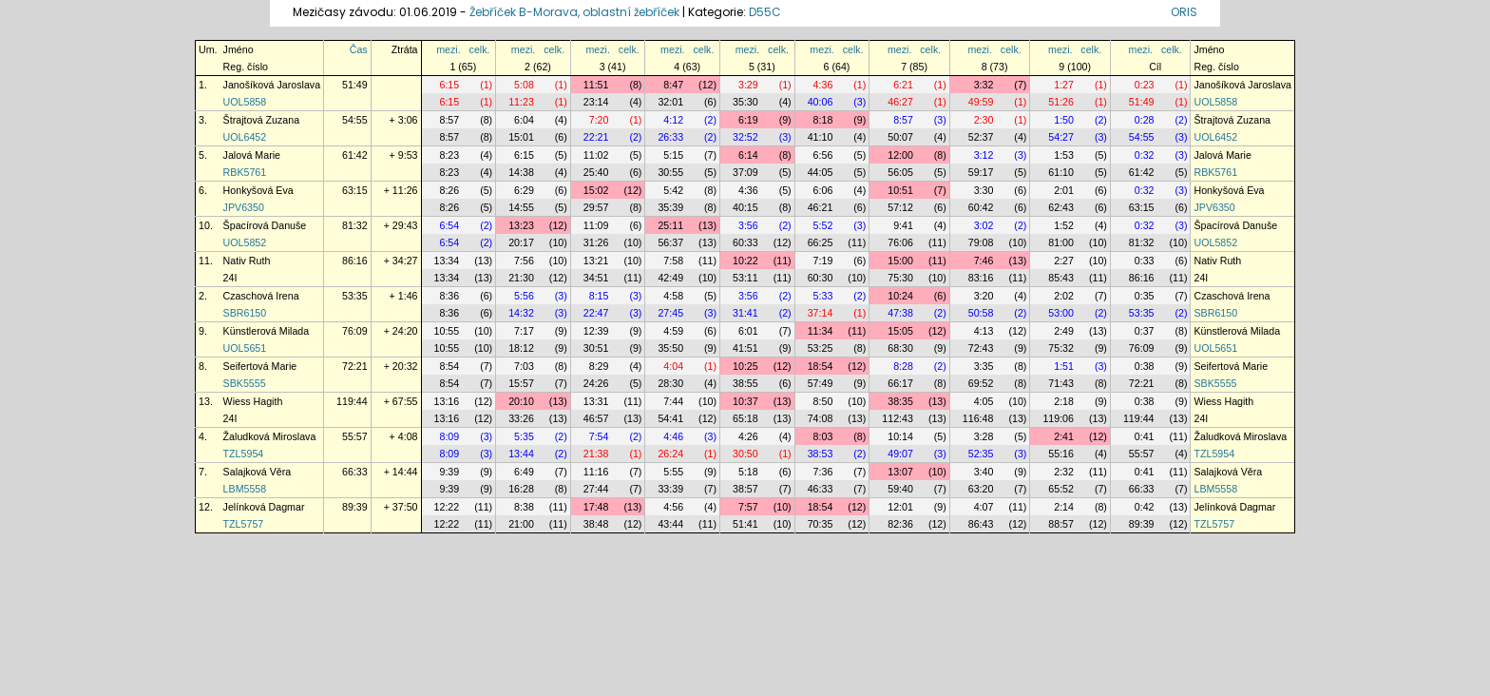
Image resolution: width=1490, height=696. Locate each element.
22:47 (596, 313)
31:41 (745, 313)
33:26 (521, 418)
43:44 (670, 524)
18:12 (521, 348)
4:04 (673, 366)
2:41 (1064, 436)
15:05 (900, 331)
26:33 (670, 137)
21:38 (596, 453)
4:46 (673, 436)
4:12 (673, 120)
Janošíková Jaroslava (271, 84)
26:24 (670, 453)
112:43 (897, 418)
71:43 (1061, 383)
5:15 (673, 155)
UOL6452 (245, 137)
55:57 (355, 436)
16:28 (521, 488)
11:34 (820, 331)
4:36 (823, 84)
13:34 (447, 260)
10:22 (745, 260)
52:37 (981, 137)
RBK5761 (245, 172)
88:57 (1061, 524)
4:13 (984, 331)
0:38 (1145, 366)
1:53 (1064, 155)
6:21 (903, 84)
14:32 (521, 313)
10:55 (447, 331)
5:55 (673, 471)
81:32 (355, 225)
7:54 (599, 436)
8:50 (823, 401)
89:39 (355, 506)
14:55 (521, 207)
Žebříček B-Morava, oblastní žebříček (574, 12)
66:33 (355, 471)
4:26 (748, 436)
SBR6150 (245, 313)
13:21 (596, 260)
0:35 (1145, 295)
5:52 (823, 225)
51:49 (355, 84)
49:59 (981, 101)
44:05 (820, 172)
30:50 (745, 453)
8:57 (449, 120)
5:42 (673, 190)
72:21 (355, 366)
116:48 (978, 418)
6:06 (823, 190)
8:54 (449, 366)
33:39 (670, 488)
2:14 (1064, 506)
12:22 (447, 506)
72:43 (981, 348)
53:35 (355, 295)
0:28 (1145, 120)
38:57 (745, 488)
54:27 (1061, 137)
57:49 (820, 383)
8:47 (673, 84)
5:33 (823, 295)
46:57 (596, 418)
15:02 (596, 190)
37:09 (745, 172)
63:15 (355, 190)
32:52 (745, 137)
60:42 (981, 207)
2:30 (984, 120)
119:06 (1058, 418)
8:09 (449, 436)
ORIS (1184, 12)
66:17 (900, 383)
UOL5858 (245, 101)
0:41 (1145, 436)
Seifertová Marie (260, 366)
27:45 (670, 313)
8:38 (524, 506)
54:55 (355, 120)
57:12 (900, 207)
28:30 (670, 383)
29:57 (596, 207)
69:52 (981, 383)
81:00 (1061, 242)
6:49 (524, 471)
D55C (765, 12)
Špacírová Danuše (265, 225)
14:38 (521, 172)
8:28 (903, 366)
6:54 (449, 225)
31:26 (596, 242)
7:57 (748, 506)
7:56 (524, 260)
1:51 (1064, 366)
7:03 (524, 366)
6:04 (524, 120)
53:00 (1061, 313)
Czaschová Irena (261, 295)
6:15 (449, 84)
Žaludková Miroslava (269, 436)
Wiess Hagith (253, 401)
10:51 (900, 190)
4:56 (673, 506)
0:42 (1145, 506)
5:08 (524, 84)
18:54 (820, 366)
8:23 (449, 155)
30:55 (670, 172)
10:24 (900, 295)
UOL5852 (245, 242)
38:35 (900, 401)
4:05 (984, 401)
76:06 (900, 242)
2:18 (1064, 401)
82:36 (900, 524)
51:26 (1061, 101)
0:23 (1145, 84)
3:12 (984, 155)
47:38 (900, 313)
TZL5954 (243, 453)
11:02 (596, 155)
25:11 (670, 225)
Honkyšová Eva (258, 190)
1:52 (1064, 225)
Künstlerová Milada (266, 331)
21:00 (521, 524)
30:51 (596, 348)
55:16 (1061, 453)
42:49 (670, 277)
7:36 (823, 471)
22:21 (596, 137)
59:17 (981, 172)
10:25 (745, 366)
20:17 (521, 242)
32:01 (670, 101)
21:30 (521, 277)
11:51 (596, 84)
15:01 (521, 137)
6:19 (748, 120)
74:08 (820, 418)
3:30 (984, 190)
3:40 (984, 471)
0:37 (1145, 331)
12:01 (900, 506)
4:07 (984, 506)
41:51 (745, 348)
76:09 (355, 331)
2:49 (1064, 331)
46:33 (820, 488)
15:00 (900, 260)
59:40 (900, 488)
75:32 (1061, 348)
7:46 (984, 260)
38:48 (596, 524)
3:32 (984, 84)
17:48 (596, 506)
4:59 (673, 331)
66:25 (820, 242)
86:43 (981, 524)
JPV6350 (243, 207)
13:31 (596, 401)
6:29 (524, 190)
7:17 (524, 331)
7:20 (599, 120)
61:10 (1061, 172)
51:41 (745, 524)
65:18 (745, 418)
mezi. (448, 49)
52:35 (981, 453)
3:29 (748, 84)
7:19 (823, 260)
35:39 (670, 207)
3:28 (984, 436)
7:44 (673, 401)
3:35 (984, 366)
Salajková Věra (257, 471)
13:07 (900, 471)
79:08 (981, 242)
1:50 (1064, 120)
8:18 (823, 120)
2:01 (1064, 190)
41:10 (820, 137)
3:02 (984, 225)
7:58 (673, 260)
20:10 (521, 401)
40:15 (745, 207)
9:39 (449, 471)
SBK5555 (244, 383)
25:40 (596, 172)
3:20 (984, 295)
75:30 (900, 277)
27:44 (596, 488)
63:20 (981, 488)
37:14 (820, 313)
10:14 (900, 436)
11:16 (596, 471)
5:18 (748, 471)
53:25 (820, 348)
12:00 (900, 155)
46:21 (820, 207)
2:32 (1064, 471)
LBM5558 (245, 488)
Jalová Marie (251, 155)
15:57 (521, 383)
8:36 (449, 295)
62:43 (1061, 207)
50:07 (900, 137)
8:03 (823, 436)
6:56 (823, 155)
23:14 (596, 101)
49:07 (900, 453)
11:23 (521, 101)
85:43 (1061, 277)
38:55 (745, 383)
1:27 (1064, 84)
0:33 (1145, 260)
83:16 (981, 277)
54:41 (670, 418)
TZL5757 (243, 524)
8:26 (449, 190)
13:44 (521, 453)
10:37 (745, 401)
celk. (479, 49)
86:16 (355, 260)
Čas (359, 49)
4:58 (673, 295)
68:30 (900, 348)
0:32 (1145, 155)
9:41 (903, 225)
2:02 (1064, 295)
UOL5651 (245, 348)
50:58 (981, 313)
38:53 (820, 453)
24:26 (596, 383)
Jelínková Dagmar (264, 506)
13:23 (521, 225)
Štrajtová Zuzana (261, 120)
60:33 (745, 242)
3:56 (748, 225)
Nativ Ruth (247, 260)
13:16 (447, 401)
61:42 (355, 155)
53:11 (745, 277)
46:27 (900, 101)
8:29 (599, 366)
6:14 (748, 155)
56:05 (900, 172)
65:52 (1061, 488)
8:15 (599, 295)
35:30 (745, 101)
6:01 (748, 331)
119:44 (352, 401)
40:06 (820, 101)
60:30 (820, 277)
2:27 (1064, 260)
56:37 (670, 242)
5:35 (524, 436)
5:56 (524, 295)
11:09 (596, 225)
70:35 (820, 524)
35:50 (670, 348)
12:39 (596, 331)
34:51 (596, 277)
